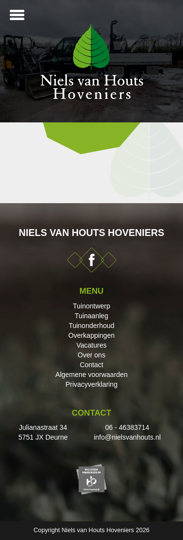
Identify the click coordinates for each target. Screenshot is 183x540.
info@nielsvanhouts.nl (127, 437)
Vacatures (92, 345)
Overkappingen (91, 335)
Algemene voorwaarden (92, 374)
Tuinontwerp (91, 306)
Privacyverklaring (91, 384)
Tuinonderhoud (92, 325)
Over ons (91, 355)
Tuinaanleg (91, 316)
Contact (91, 365)
